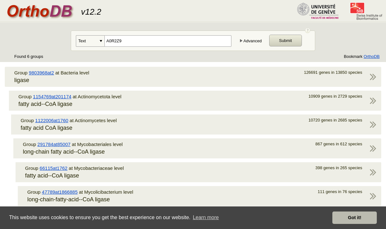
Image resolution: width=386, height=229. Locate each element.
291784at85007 (53, 144)
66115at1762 (54, 168)
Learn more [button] (206, 217)
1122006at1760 (51, 120)
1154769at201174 (52, 96)
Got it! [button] (354, 217)
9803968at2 (41, 72)
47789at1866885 (60, 192)
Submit (285, 40)
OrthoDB (371, 56)
